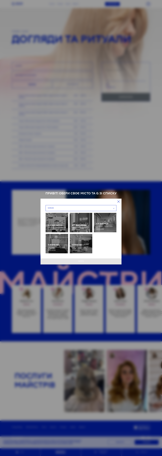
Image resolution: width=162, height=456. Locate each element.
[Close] (118, 201)
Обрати (81, 261)
